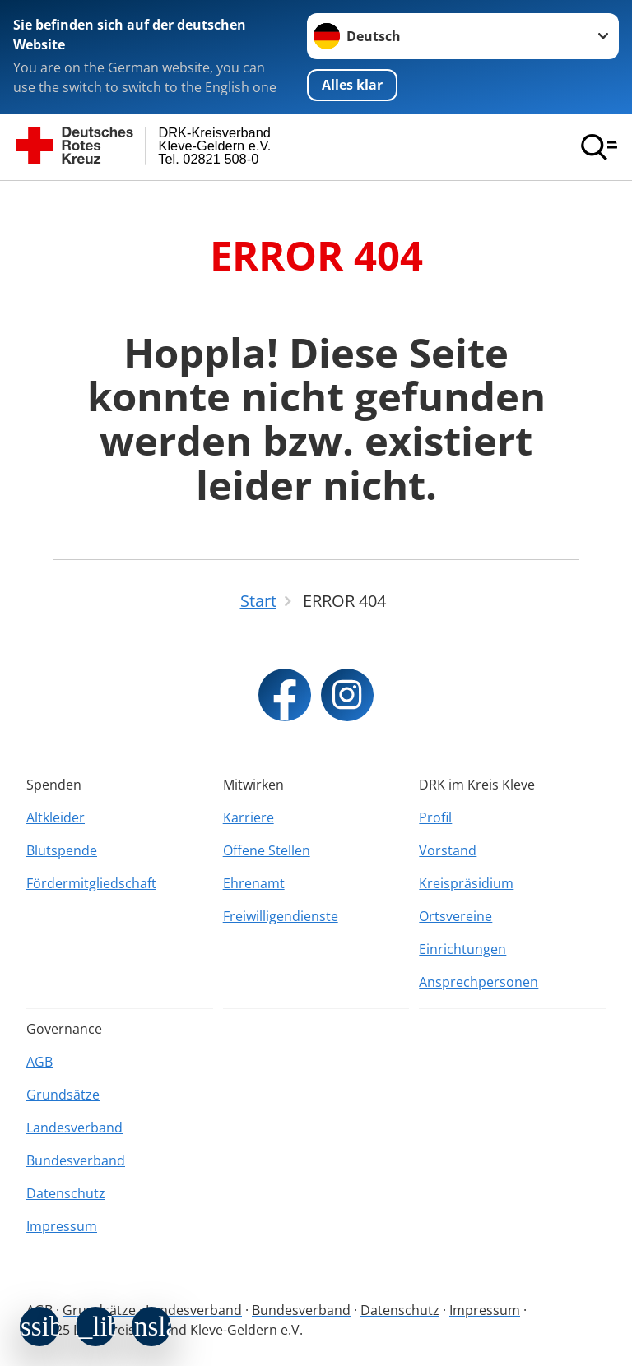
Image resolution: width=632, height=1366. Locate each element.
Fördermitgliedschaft (91, 883)
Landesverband (74, 1127)
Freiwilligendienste (280, 916)
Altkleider (55, 817)
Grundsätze (63, 1095)
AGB (39, 1062)
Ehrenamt (254, 883)
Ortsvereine (455, 916)
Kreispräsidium (466, 883)
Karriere (248, 817)
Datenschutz (65, 1193)
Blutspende (61, 850)
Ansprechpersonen (478, 982)
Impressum (61, 1226)
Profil (435, 817)
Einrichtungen (462, 949)
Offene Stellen (266, 850)
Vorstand (447, 850)
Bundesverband (75, 1160)
